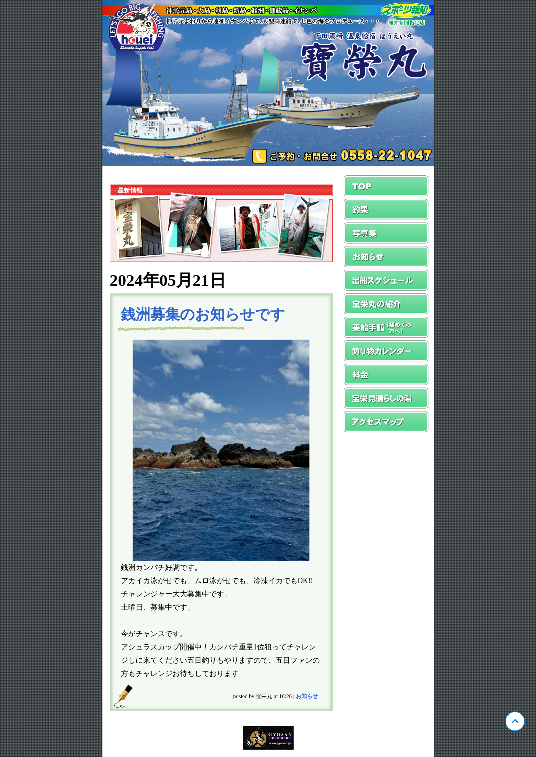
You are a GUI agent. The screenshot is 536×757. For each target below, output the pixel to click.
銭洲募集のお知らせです (203, 314)
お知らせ (307, 696)
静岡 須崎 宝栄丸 (268, 83)
